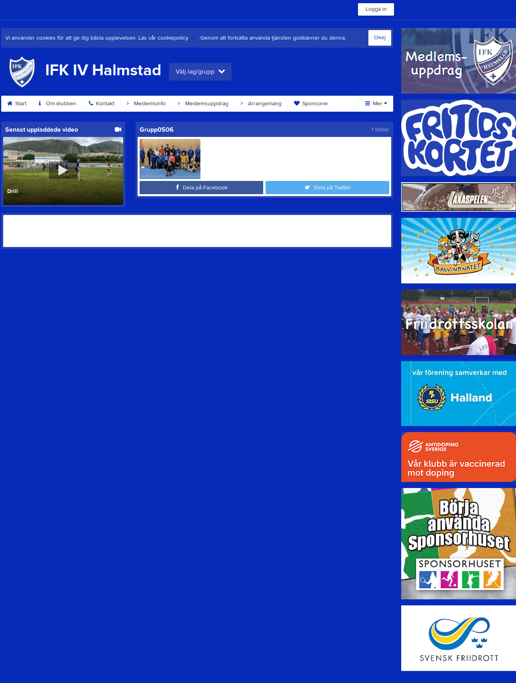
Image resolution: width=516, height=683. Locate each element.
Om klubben (57, 103)
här (194, 38)
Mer (376, 103)
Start (16, 103)
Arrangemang (261, 103)
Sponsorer (311, 103)
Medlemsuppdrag (203, 103)
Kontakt (101, 103)
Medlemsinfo (146, 103)
